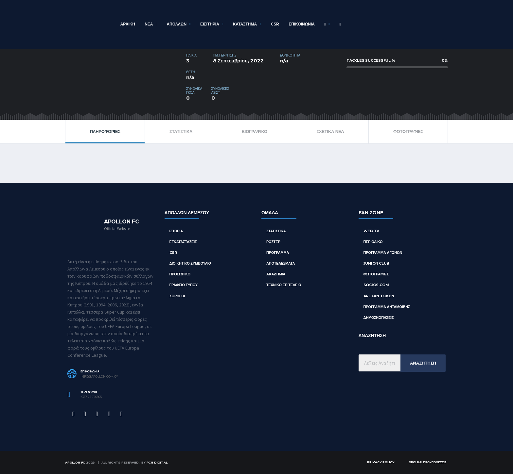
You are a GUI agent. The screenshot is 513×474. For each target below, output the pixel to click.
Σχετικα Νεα (330, 131)
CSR (275, 24)
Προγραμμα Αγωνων (382, 252)
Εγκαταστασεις (183, 241)
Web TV (371, 231)
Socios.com (376, 285)
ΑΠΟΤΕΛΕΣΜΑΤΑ (280, 263)
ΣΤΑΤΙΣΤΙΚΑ (180, 131)
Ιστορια (176, 231)
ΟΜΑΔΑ (269, 213)
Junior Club (376, 263)
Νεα (149, 24)
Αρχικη (127, 24)
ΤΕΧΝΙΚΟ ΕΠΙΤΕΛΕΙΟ (283, 285)
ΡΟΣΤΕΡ (273, 241)
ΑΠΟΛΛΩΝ (176, 24)
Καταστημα (245, 24)
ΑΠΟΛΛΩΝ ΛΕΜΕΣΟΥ (187, 213)
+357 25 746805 (91, 397)
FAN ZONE (371, 213)
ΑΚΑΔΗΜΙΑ (275, 274)
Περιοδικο (373, 241)
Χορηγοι (177, 296)
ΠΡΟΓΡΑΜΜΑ (277, 252)
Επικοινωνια (302, 24)
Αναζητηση (423, 363)
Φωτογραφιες (408, 131)
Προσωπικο (179, 274)
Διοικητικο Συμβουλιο (190, 263)
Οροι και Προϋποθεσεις (427, 462)
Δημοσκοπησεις (378, 317)
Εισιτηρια (209, 24)
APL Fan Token (378, 296)
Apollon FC (75, 462)
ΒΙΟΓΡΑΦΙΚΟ (254, 131)
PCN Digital (157, 462)
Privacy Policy (380, 462)
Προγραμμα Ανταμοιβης (386, 306)
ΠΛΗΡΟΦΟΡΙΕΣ (105, 131)
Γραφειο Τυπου (183, 285)
